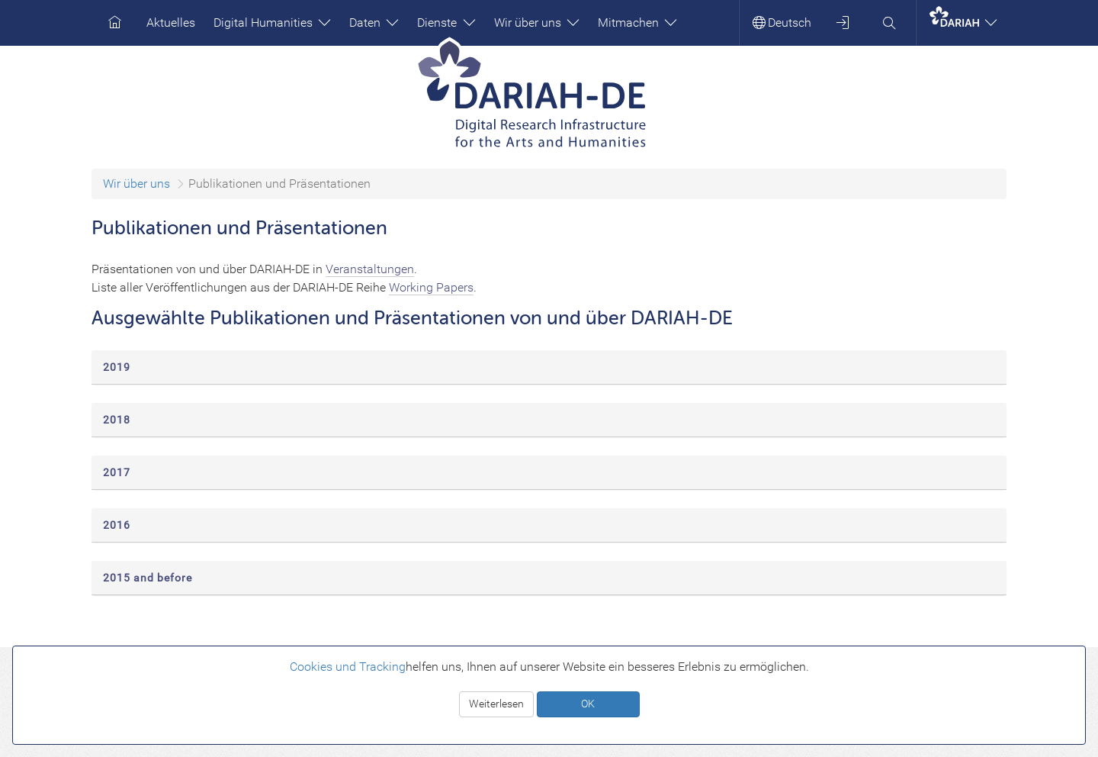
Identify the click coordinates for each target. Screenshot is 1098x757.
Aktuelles (170, 22)
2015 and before (147, 578)
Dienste (446, 22)
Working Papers (431, 287)
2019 (116, 367)
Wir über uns (537, 22)
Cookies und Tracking (348, 666)
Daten (374, 22)
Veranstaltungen (370, 269)
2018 (116, 420)
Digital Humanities (272, 22)
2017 (116, 472)
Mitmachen (637, 22)
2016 (116, 525)
